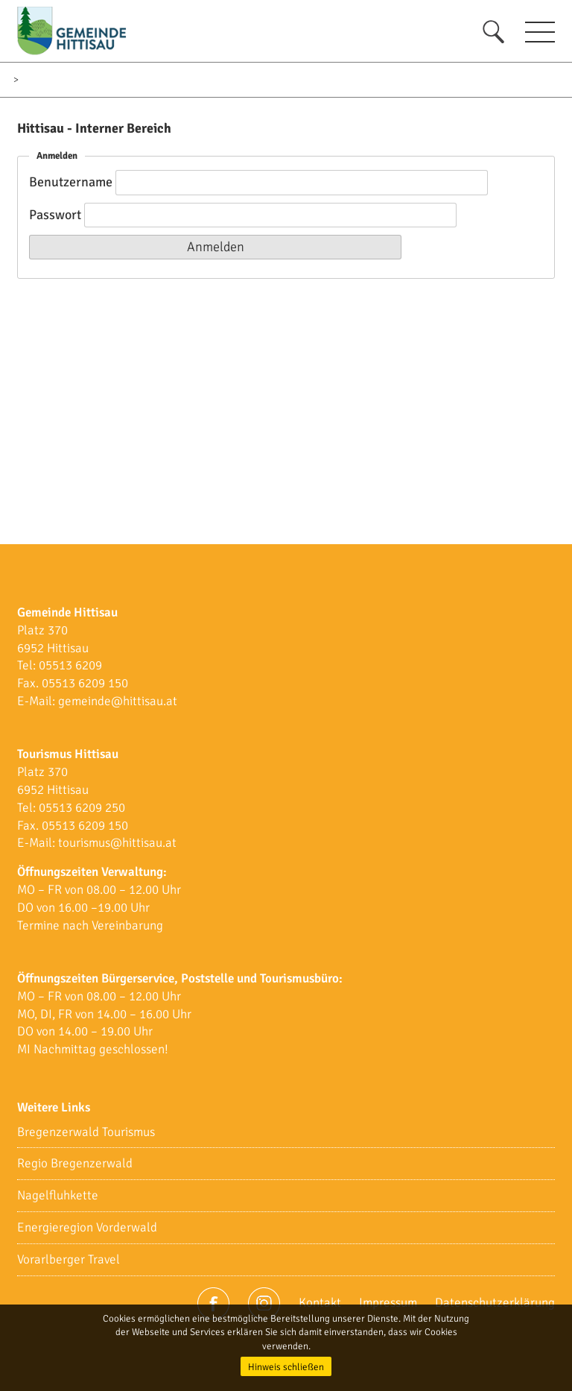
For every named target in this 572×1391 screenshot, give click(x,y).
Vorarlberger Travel (68, 1259)
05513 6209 (70, 665)
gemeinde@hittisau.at (117, 701)
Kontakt (320, 1302)
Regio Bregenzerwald (75, 1163)
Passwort (55, 214)
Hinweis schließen (286, 1367)
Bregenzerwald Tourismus (86, 1132)
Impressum (388, 1302)
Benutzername (70, 182)
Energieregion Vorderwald (87, 1227)
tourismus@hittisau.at (117, 843)
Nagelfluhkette (57, 1195)
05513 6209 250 (82, 808)
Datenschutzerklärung (495, 1302)
